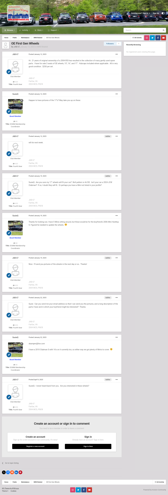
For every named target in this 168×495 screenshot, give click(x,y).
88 (15, 121)
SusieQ (15, 94)
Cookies (13, 491)
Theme (5, 491)
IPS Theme (6, 488)
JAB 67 (17, 47)
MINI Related (42, 47)
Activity (25, 30)
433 (15, 82)
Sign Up (156, 13)
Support (53, 30)
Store (39, 30)
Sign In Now (88, 446)
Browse (10, 30)
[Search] (136, 30)
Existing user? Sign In (140, 13)
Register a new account (35, 446)
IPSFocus (15, 488)
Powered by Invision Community (154, 490)
